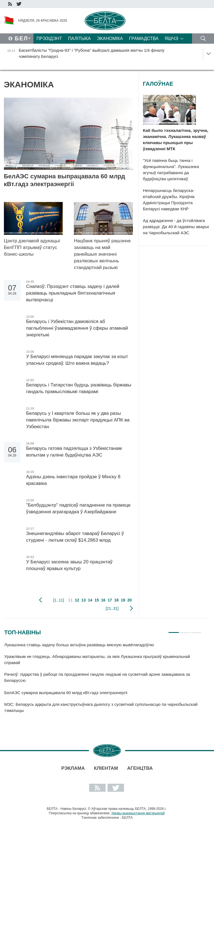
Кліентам (106, 768)
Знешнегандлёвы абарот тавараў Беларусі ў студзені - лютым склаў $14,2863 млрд (75, 537)
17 (110, 600)
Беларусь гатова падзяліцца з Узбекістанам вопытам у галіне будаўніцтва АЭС (74, 452)
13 (83, 600)
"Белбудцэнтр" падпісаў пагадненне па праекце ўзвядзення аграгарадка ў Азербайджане (78, 508)
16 (103, 600)
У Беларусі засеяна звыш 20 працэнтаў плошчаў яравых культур (69, 565)
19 (123, 600)
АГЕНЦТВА (140, 768)
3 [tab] (196, 630)
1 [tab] (174, 630)
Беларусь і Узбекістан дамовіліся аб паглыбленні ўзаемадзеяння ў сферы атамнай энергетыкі (77, 328)
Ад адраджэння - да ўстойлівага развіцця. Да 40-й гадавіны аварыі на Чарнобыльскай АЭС (176, 226)
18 (116, 600)
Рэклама (73, 768)
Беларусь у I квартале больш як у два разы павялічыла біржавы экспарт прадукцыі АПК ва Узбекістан (78, 420)
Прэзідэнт (49, 38)
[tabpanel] (102, 680)
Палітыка (79, 38)
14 (90, 600)
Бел (21, 38)
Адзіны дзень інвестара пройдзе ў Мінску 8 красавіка (73, 480)
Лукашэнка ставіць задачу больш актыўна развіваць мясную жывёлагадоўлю (79, 644)
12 (77, 600)
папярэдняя (40, 600)
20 (129, 600)
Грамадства (144, 38)
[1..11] (58, 600)
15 (96, 600)
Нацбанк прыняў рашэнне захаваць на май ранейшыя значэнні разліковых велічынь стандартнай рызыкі (102, 254)
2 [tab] (185, 630)
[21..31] (112, 608)
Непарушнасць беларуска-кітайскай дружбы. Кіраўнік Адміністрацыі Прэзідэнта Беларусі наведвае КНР (169, 199)
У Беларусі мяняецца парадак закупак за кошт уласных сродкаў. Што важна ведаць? (77, 360)
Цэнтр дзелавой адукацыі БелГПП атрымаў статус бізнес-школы (32, 247)
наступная (131, 608)
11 (70, 600)
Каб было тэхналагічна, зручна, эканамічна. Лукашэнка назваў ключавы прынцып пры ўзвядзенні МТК (175, 139)
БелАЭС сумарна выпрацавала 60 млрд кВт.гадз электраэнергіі (64, 180)
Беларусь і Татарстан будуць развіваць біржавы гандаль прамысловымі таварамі (78, 388)
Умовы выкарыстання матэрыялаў (137, 813)
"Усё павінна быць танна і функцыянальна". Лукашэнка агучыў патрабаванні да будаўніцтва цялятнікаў (171, 169)
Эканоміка (110, 38)
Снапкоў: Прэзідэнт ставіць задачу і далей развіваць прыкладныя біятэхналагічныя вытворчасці (73, 293)
